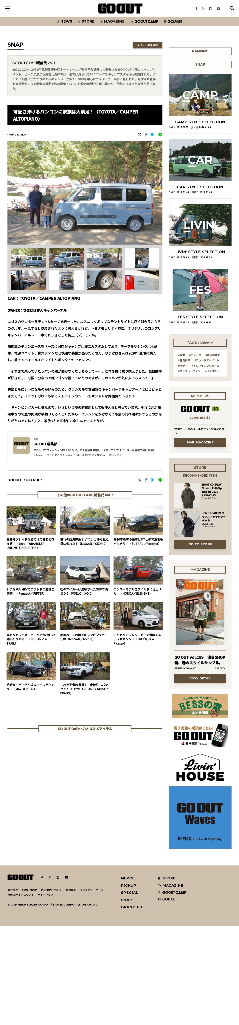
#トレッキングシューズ (205, 465)
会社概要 (12, 989)
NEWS (127, 977)
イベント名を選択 (147, 45)
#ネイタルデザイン (189, 470)
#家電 (181, 454)
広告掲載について (51, 989)
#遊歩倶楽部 (212, 454)
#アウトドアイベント (206, 459)
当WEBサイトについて (20, 994)
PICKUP (128, 985)
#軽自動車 (184, 459)
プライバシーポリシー (93, 989)
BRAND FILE (133, 1006)
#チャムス (195, 454)
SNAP (126, 999)
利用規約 (71, 989)
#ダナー (182, 465)
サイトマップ (45, 994)
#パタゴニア (212, 470)
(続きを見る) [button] (115, 455)
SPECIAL (130, 992)
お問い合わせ (29, 989)
